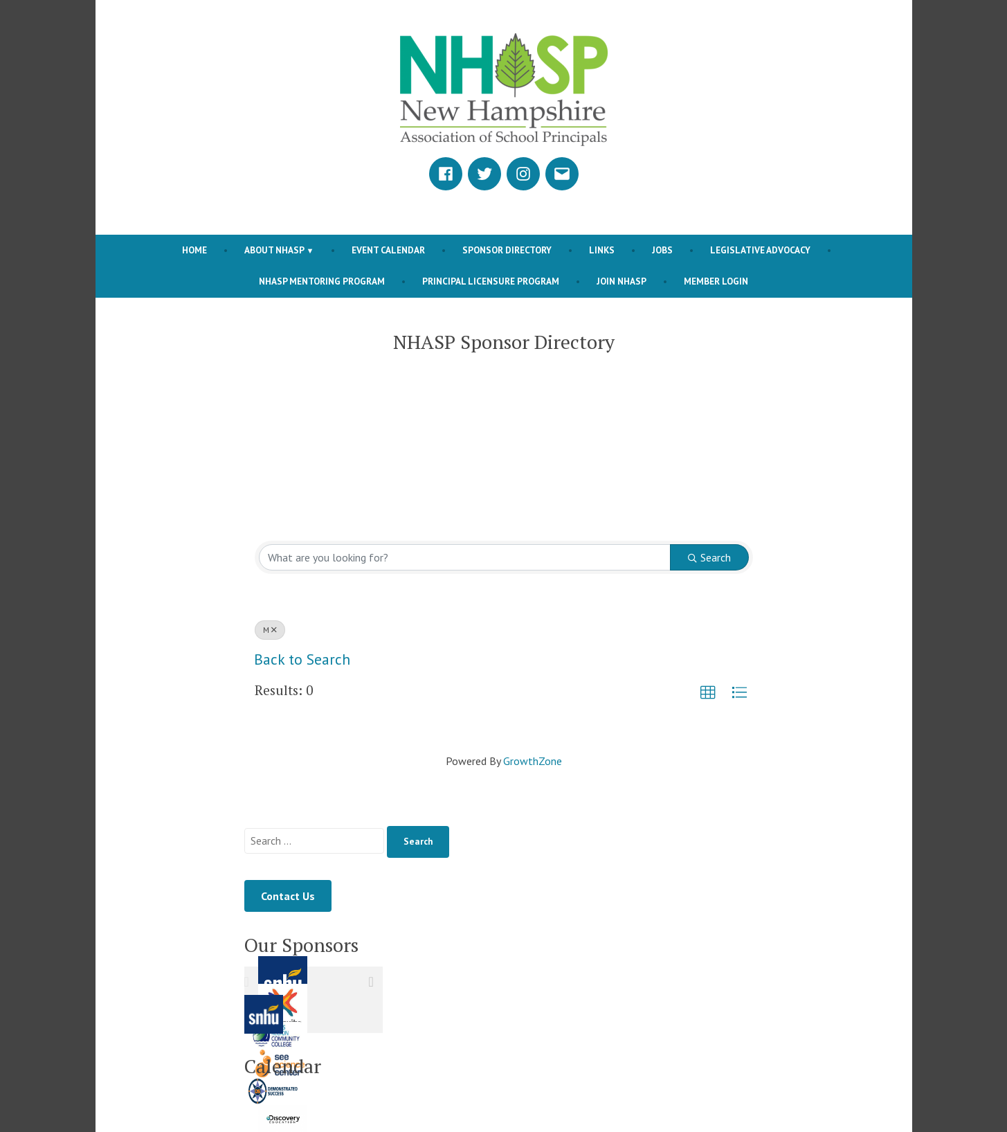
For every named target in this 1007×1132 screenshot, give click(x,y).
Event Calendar (388, 250)
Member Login (716, 281)
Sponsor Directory (507, 250)
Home (194, 250)
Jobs (662, 250)
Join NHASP (621, 281)
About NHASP (274, 250)
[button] (708, 693)
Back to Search (302, 659)
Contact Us (288, 896)
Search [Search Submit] (709, 557)
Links (602, 250)
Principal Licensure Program (490, 281)
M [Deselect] (270, 630)
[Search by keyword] (465, 557)
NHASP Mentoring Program (322, 281)
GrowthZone (532, 761)
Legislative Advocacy (760, 250)
